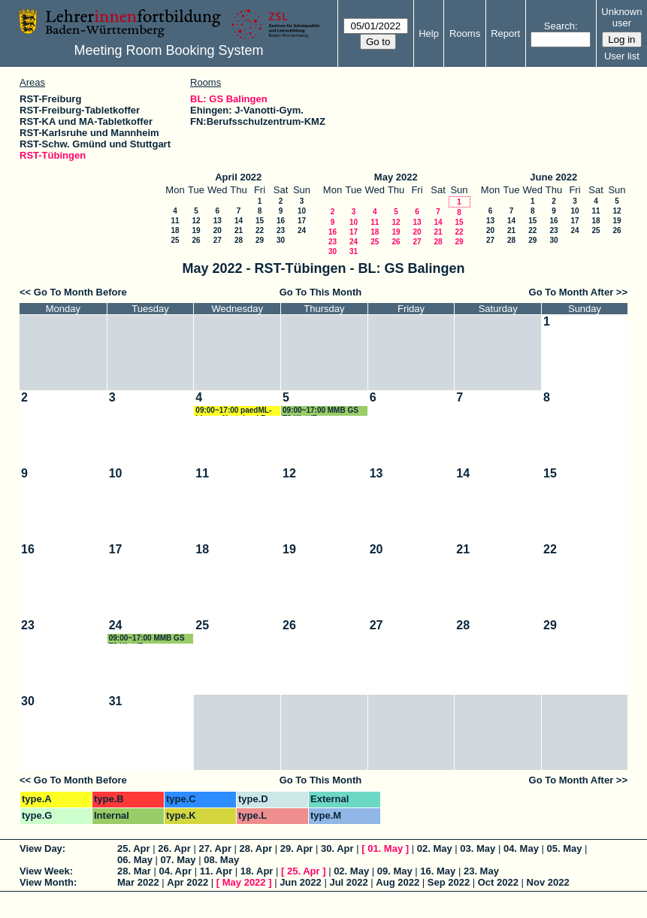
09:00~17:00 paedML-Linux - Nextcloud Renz (237, 411)
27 (217, 240)
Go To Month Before (80, 292)
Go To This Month (321, 292)
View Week (45, 871)
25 (175, 240)
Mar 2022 (138, 882)
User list (621, 56)
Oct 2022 (498, 882)
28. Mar (134, 871)
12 (196, 221)
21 (238, 230)
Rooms (464, 33)
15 (259, 221)
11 (175, 221)
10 (302, 211)
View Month (47, 882)
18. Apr (257, 871)
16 (281, 221)
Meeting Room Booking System (168, 50)
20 (217, 230)
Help (429, 33)
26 (196, 240)
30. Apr (337, 848)
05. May (564, 848)
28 (238, 240)
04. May (521, 848)
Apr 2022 (187, 882)
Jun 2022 (301, 882)
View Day (41, 848)
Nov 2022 (548, 882)
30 (281, 240)
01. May (385, 848)
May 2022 (396, 177)
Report (505, 33)
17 (302, 221)
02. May (434, 848)
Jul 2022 (348, 882)
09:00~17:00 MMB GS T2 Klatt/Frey (320, 411)
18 (175, 230)
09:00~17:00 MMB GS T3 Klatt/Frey (147, 639)
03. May (477, 848)
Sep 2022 (449, 882)
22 (259, 230)
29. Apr (296, 848)
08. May (221, 859)
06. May (135, 859)
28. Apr (256, 848)
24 (302, 230)
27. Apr (214, 848)
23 (281, 230)
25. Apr (133, 848)
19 (196, 230)
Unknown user (621, 17)
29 (259, 240)
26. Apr (174, 848)
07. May (178, 859)
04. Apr (175, 871)
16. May (437, 871)
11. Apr (216, 871)
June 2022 (553, 177)
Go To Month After (571, 292)
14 (238, 221)
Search (559, 26)
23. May (481, 871)
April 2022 (238, 177)
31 (353, 251)
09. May (395, 871)
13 (217, 221)
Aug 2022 (397, 882)
